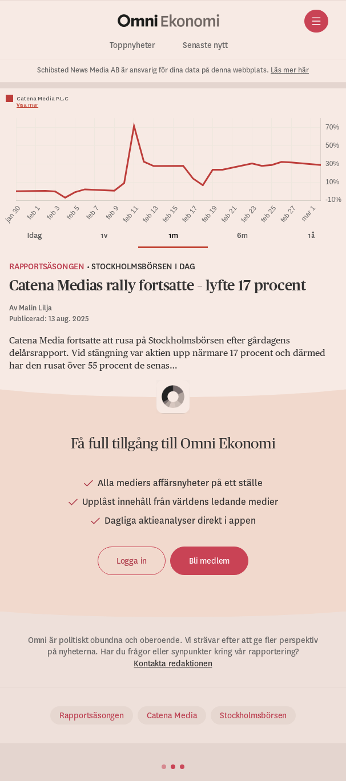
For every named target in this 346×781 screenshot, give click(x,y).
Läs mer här (290, 70)
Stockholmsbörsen (253, 715)
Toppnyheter (132, 45)
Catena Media (172, 715)
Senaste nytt (205, 45)
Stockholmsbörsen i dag (143, 266)
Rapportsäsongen (47, 266)
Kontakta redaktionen (173, 663)
